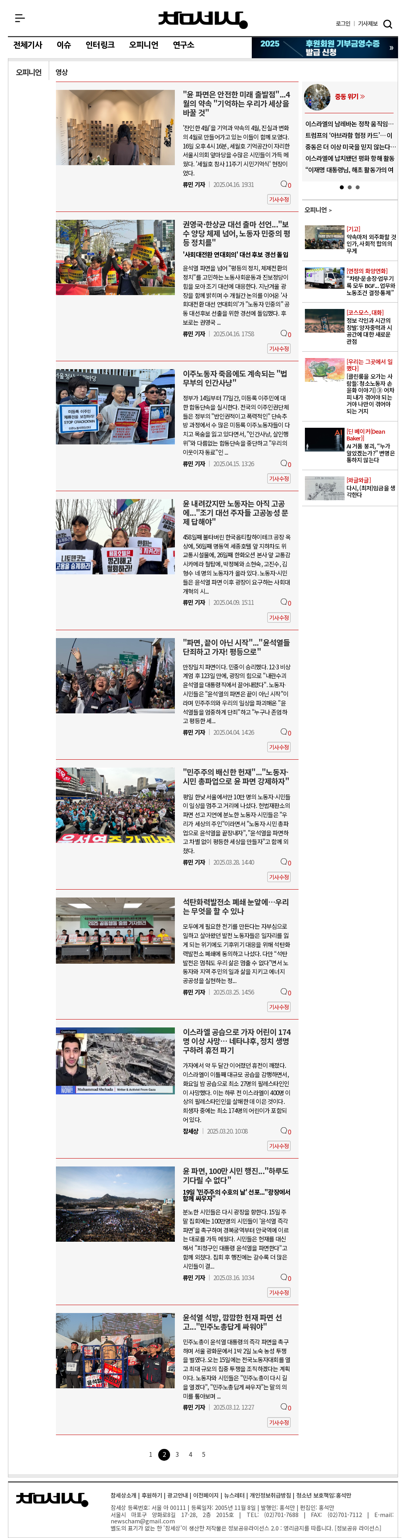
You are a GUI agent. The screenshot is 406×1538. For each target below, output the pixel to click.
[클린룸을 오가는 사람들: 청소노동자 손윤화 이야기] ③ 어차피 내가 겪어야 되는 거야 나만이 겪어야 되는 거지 (371, 386)
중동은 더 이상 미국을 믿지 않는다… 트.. (350, 150)
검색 (387, 24)
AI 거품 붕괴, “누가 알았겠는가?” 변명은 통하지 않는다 (371, 446)
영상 (61, 72)
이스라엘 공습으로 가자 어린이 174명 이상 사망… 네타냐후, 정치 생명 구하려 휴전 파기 (236, 1041)
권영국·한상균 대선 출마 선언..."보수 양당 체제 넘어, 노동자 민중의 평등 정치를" (236, 233)
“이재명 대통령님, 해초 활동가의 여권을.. (349, 173)
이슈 (64, 45)
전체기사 (27, 45)
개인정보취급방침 (270, 1495)
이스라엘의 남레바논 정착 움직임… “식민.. (349, 127)
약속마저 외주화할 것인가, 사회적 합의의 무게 (371, 240)
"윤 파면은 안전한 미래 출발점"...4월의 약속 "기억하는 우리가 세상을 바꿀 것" (236, 103)
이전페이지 (206, 1495)
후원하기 (152, 1495)
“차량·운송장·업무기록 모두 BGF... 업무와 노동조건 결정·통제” (371, 282)
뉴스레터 (234, 1495)
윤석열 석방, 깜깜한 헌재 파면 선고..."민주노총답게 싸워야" (232, 1322)
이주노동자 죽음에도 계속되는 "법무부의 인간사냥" (235, 378)
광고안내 (177, 1495)
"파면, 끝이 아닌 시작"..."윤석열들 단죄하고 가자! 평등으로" (236, 647)
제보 (367, 23)
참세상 (203, 20)
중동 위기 (347, 96)
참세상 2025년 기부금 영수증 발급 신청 (325, 47)
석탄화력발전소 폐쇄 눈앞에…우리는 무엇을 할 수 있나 (236, 906)
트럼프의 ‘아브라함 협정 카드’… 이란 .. (349, 138)
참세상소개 (123, 1495)
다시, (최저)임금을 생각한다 (371, 487)
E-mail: (384, 1514)
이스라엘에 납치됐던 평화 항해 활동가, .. (350, 161)
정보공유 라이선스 (358, 1528)
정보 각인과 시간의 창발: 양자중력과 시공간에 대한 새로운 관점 (371, 327)
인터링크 (100, 45)
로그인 (343, 23)
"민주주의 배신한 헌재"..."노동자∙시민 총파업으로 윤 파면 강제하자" (236, 776)
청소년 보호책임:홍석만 (323, 1495)
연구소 (184, 45)
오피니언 (143, 45)
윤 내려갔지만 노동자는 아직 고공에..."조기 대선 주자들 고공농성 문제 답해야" (235, 512)
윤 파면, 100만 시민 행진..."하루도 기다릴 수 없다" (236, 1175)
